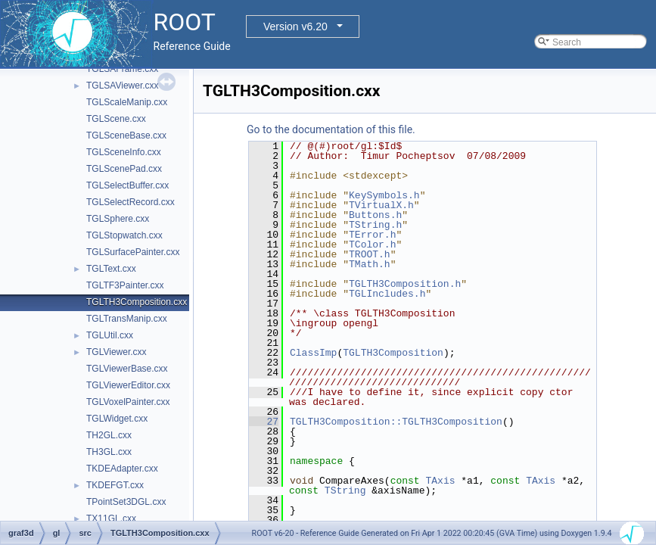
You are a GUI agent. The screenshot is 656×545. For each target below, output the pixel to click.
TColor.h (372, 244)
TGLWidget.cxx (117, 418)
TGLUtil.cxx (109, 335)
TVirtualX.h (381, 205)
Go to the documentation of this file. (331, 129)
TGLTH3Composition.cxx (136, 302)
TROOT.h (369, 254)
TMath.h (369, 264)
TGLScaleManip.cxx (126, 102)
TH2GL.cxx (109, 435)
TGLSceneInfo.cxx (123, 152)
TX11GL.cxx (111, 518)
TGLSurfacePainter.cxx (132, 252)
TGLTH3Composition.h (405, 284)
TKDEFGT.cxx (115, 485)
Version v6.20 (295, 26)
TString (345, 490)
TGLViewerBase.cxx (127, 368)
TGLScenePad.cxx (124, 169)
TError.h (372, 234)
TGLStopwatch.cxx (124, 235)
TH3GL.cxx (109, 452)
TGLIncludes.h (387, 294)
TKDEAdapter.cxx (122, 468)
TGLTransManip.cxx (126, 318)
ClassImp (313, 353)
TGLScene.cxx (116, 119)
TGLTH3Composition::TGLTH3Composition (396, 421)
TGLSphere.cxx (117, 218)
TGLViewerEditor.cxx (128, 385)
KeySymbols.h (384, 195)
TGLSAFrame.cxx (122, 69)
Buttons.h (375, 215)
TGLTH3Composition (393, 353)
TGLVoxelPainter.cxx (128, 402)
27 (263, 421)
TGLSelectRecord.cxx (130, 202)
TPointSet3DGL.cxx (126, 502)
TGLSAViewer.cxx (122, 85)
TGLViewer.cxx (116, 352)
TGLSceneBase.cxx (126, 135)
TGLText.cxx (111, 268)
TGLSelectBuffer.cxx (127, 185)
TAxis (440, 480)
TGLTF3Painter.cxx (124, 285)
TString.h (375, 225)
